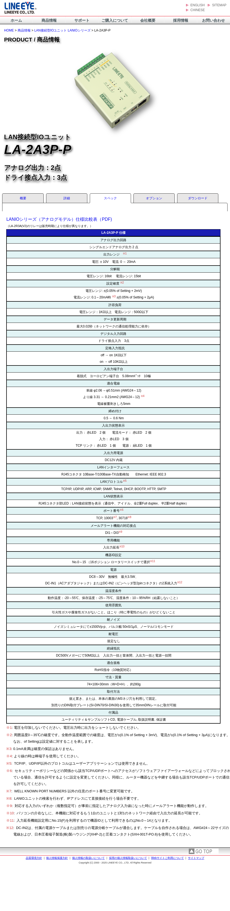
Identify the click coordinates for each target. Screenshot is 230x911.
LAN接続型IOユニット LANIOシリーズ (62, 30)
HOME (9, 30)
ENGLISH (197, 5)
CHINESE (197, 10)
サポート (82, 20)
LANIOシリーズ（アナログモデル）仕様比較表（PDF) (59, 219)
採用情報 (180, 20)
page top (204, 851)
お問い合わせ (213, 20)
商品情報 (49, 20)
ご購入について (114, 20)
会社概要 (147, 20)
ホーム (16, 20)
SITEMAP (219, 5)
